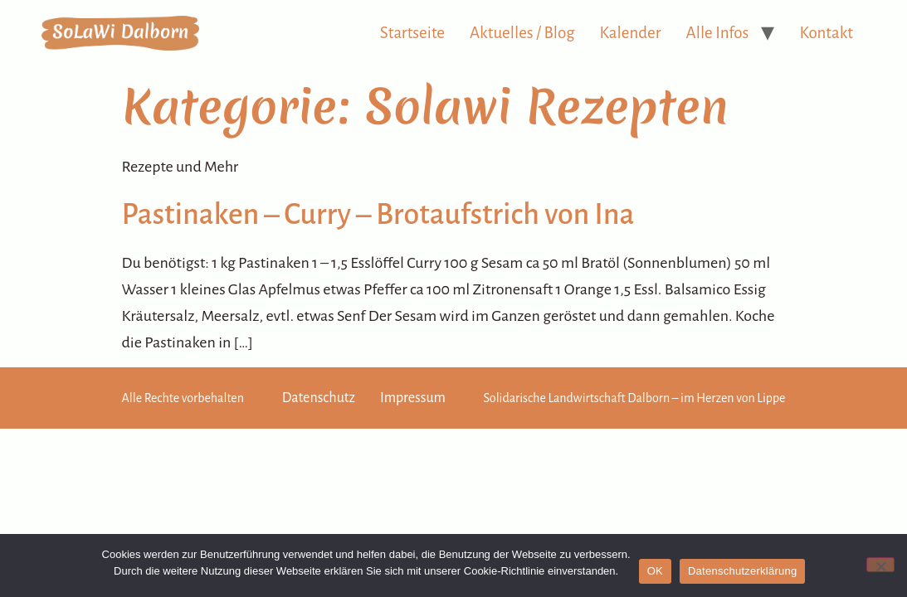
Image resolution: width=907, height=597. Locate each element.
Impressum (413, 398)
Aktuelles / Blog (522, 32)
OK (655, 571)
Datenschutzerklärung (742, 571)
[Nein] (880, 564)
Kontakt (826, 32)
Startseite (412, 32)
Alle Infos (717, 32)
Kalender (630, 32)
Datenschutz (318, 398)
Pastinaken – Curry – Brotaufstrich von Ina (378, 215)
